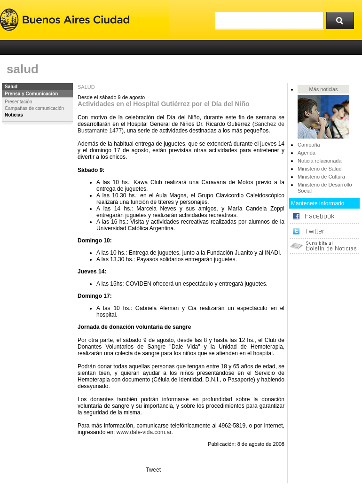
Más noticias (323, 89)
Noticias (14, 114)
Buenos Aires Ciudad (64, 20)
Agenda (306, 153)
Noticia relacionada (320, 160)
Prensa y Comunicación (31, 93)
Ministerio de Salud (320, 168)
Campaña (309, 145)
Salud (11, 86)
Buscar (343, 18)
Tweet (153, 470)
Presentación (18, 101)
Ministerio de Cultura (321, 176)
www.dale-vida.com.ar (144, 432)
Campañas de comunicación (34, 108)
